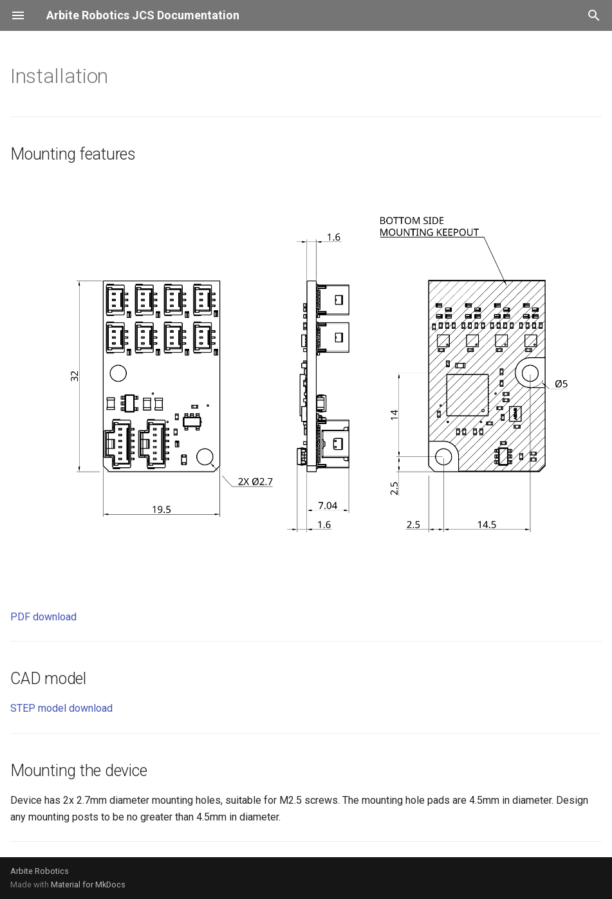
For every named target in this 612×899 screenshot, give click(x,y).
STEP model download (61, 708)
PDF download (43, 617)
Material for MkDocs (88, 884)
